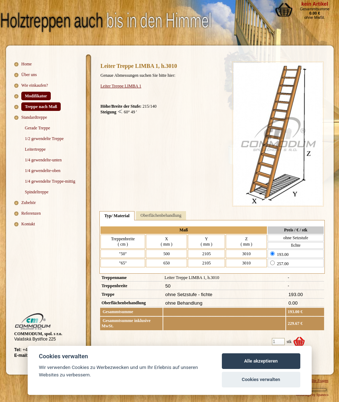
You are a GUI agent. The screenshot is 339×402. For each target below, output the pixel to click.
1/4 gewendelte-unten (43, 159)
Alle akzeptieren (261, 361)
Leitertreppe (35, 149)
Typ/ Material (117, 215)
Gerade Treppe (37, 127)
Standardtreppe (34, 117)
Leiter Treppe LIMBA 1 (120, 86)
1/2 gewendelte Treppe (44, 138)
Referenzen (31, 213)
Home (26, 63)
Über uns (29, 74)
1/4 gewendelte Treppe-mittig (50, 181)
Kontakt (28, 223)
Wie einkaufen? (34, 85)
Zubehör (28, 202)
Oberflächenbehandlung (161, 215)
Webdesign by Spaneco (311, 395)
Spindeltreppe (37, 191)
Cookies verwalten (261, 379)
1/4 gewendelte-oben (42, 170)
